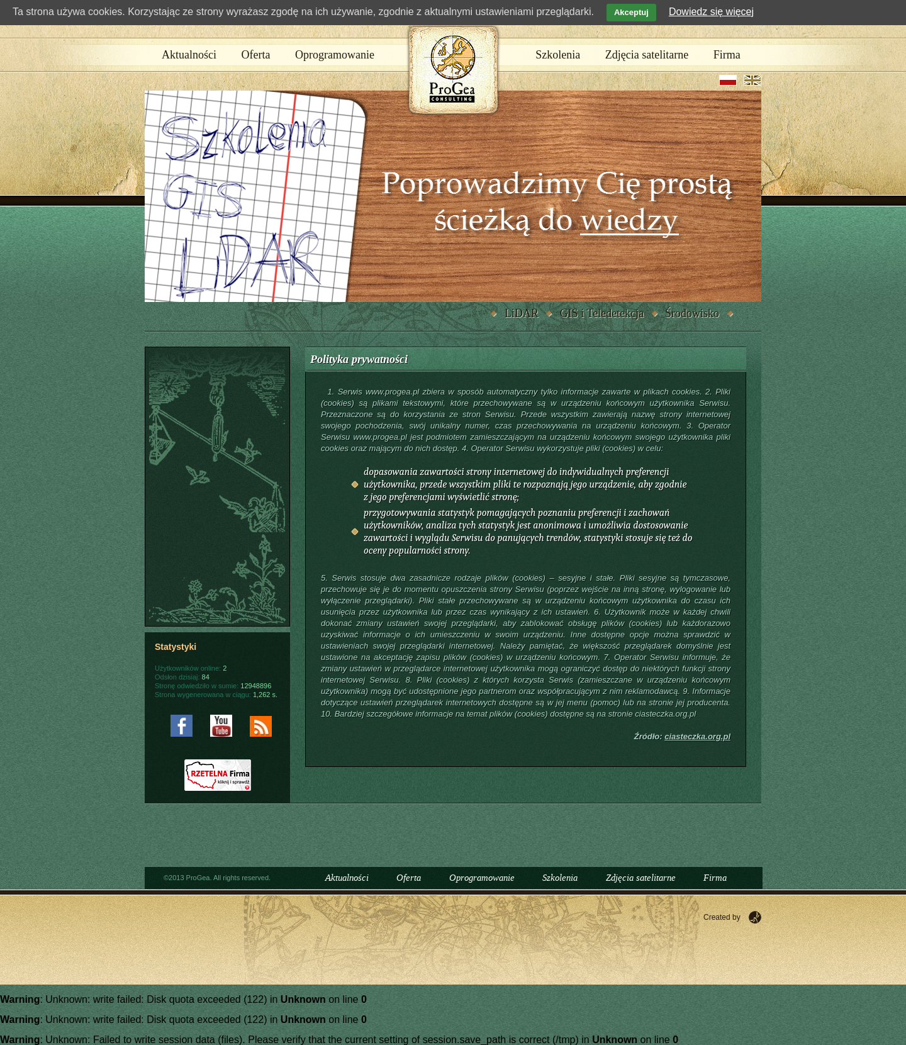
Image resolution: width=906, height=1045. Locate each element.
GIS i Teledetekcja (602, 313)
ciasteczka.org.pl (697, 736)
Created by (722, 917)
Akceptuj (631, 12)
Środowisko (692, 313)
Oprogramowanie (334, 54)
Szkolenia (557, 54)
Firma (727, 54)
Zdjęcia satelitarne (646, 54)
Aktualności (189, 54)
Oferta (256, 54)
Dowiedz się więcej (711, 11)
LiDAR (522, 313)
